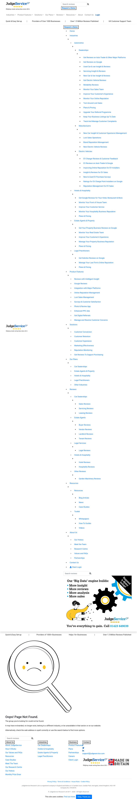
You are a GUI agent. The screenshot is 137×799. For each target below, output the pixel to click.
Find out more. (70, 797)
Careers (71, 756)
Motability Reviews (91, 85)
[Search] (74, 4)
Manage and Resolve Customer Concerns (91, 320)
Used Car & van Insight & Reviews (96, 67)
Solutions (38, 15)
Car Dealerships (80, 366)
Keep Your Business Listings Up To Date (99, 117)
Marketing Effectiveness (84, 346)
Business (73, 742)
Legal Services (80, 443)
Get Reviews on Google (92, 62)
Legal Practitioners (81, 251)
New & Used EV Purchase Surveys (97, 177)
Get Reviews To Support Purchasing (88, 355)
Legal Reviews (84, 450)
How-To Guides (85, 523)
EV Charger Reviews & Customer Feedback (100, 159)
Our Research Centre (13, 767)
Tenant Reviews (85, 439)
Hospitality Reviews (87, 467)
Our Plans (49, 15)
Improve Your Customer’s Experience (98, 94)
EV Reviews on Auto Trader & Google (98, 163)
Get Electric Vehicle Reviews (94, 80)
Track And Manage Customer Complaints (100, 121)
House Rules (75, 781)
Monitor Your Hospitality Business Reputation (97, 211)
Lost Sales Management (84, 297)
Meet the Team (80, 544)
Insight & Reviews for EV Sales (95, 172)
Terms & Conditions (64, 781)
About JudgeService (13, 745)
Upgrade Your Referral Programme (97, 112)
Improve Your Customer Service (91, 207)
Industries (10, 15)
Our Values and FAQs (13, 752)
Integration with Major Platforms (87, 288)
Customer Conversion (83, 332)
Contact (86, 742)
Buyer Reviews (85, 425)
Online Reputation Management (87, 293)
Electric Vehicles (85, 151)
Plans (70, 749)
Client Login (76, 567)
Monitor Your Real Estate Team (91, 232)
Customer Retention (82, 336)
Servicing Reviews (86, 408)
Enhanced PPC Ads (82, 311)
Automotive (79, 43)
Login (97, 15)
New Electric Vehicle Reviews (95, 147)
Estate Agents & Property (84, 221)
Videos (81, 528)
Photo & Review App (82, 306)
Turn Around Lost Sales (92, 103)
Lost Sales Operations (92, 138)
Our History (78, 540)
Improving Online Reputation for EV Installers (101, 168)
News (81, 502)
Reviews (59, 15)
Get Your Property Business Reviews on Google (98, 228)
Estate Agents (80, 418)
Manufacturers (85, 126)
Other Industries (80, 385)
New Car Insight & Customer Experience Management (105, 133)
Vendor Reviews (85, 429)
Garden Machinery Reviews (90, 479)
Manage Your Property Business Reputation (96, 242)
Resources (70, 15)
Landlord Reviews (86, 434)
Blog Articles (84, 498)
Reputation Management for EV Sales (98, 186)
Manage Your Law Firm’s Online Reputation (96, 263)
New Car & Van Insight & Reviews (96, 76)
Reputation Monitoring (83, 350)
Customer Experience (83, 341)
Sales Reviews (84, 404)
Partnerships (79, 558)
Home (76, 31)
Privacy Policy (51, 781)
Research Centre (81, 549)
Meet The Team (11, 763)
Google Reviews (80, 284)
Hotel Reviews (84, 462)
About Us (73, 532)
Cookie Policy (85, 781)
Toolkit (77, 511)
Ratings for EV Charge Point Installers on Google (102, 181)
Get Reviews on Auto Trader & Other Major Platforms (104, 57)
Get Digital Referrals (82, 315)
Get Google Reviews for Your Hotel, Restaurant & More (100, 198)
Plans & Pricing (89, 108)
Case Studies (84, 507)
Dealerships (83, 50)
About (80, 15)
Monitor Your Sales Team (93, 89)
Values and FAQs (81, 553)
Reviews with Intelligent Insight (86, 279)
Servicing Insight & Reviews (94, 71)
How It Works (10, 749)
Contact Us (89, 15)
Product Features (24, 15)
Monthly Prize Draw (13, 774)
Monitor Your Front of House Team (93, 202)
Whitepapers (84, 519)
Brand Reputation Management (96, 142)
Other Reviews (80, 471)
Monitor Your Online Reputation (96, 98)
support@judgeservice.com (93, 753)
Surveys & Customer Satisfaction (87, 302)
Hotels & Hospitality (82, 191)
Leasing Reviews (85, 413)
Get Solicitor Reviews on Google (92, 258)
